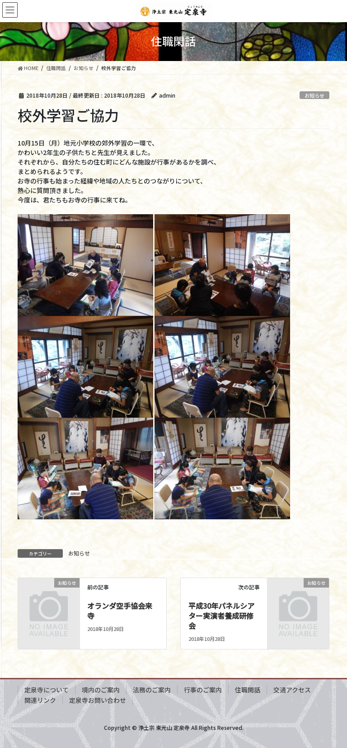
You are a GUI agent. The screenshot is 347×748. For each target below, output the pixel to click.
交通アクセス (292, 689)
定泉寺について (46, 689)
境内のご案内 (101, 689)
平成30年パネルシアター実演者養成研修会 (221, 615)
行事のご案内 (203, 689)
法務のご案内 (152, 689)
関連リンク (40, 700)
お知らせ (314, 95)
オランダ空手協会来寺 (119, 610)
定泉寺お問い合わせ (97, 700)
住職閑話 (247, 689)
